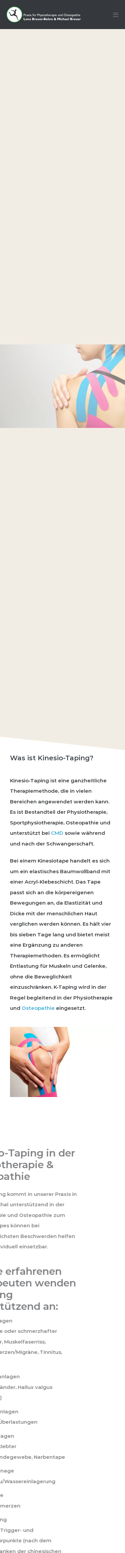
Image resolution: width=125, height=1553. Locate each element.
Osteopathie (38, 1008)
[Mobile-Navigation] (115, 14)
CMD (57, 833)
